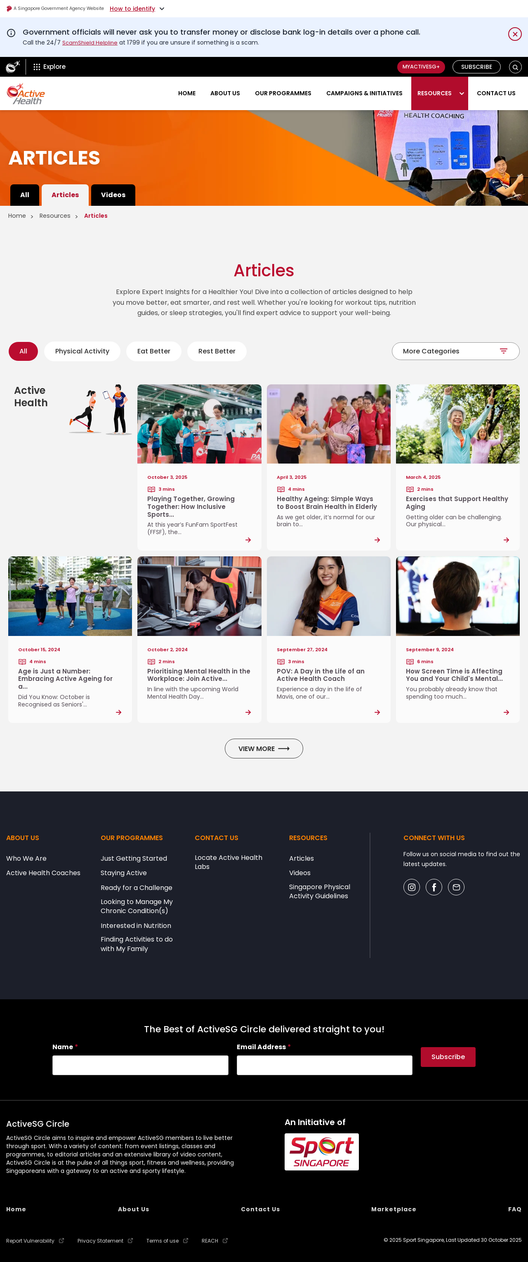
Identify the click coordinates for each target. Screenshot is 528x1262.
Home (187, 93)
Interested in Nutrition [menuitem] (136, 926)
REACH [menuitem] (210, 1239)
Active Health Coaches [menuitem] (43, 874)
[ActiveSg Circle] (13, 66)
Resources (434, 93)
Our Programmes (283, 93)
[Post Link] (199, 467)
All (23, 351)
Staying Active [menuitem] (124, 874)
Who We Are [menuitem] (26, 859)
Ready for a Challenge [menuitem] (136, 889)
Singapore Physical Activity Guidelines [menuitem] (319, 893)
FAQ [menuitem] (515, 1209)
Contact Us (496, 93)
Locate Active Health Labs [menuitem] (228, 863)
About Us (225, 93)
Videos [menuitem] (113, 195)
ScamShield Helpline (91, 42)
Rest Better (217, 351)
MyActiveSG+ (416, 67)
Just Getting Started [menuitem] (134, 859)
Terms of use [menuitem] (162, 1239)
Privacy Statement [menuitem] (100, 1239)
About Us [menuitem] (133, 1209)
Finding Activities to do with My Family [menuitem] (137, 945)
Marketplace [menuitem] (394, 1209)
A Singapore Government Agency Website (70, 8)
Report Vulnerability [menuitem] (30, 1239)
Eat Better (153, 351)
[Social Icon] (411, 888)
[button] (515, 67)
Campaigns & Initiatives (364, 93)
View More (264, 749)
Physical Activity (82, 351)
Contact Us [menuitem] (260, 1209)
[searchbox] (140, 1066)
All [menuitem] (24, 195)
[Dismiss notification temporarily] (515, 34)
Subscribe (477, 67)
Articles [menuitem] (65, 195)
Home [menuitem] (16, 1209)
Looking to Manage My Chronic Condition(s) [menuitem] (137, 907)
